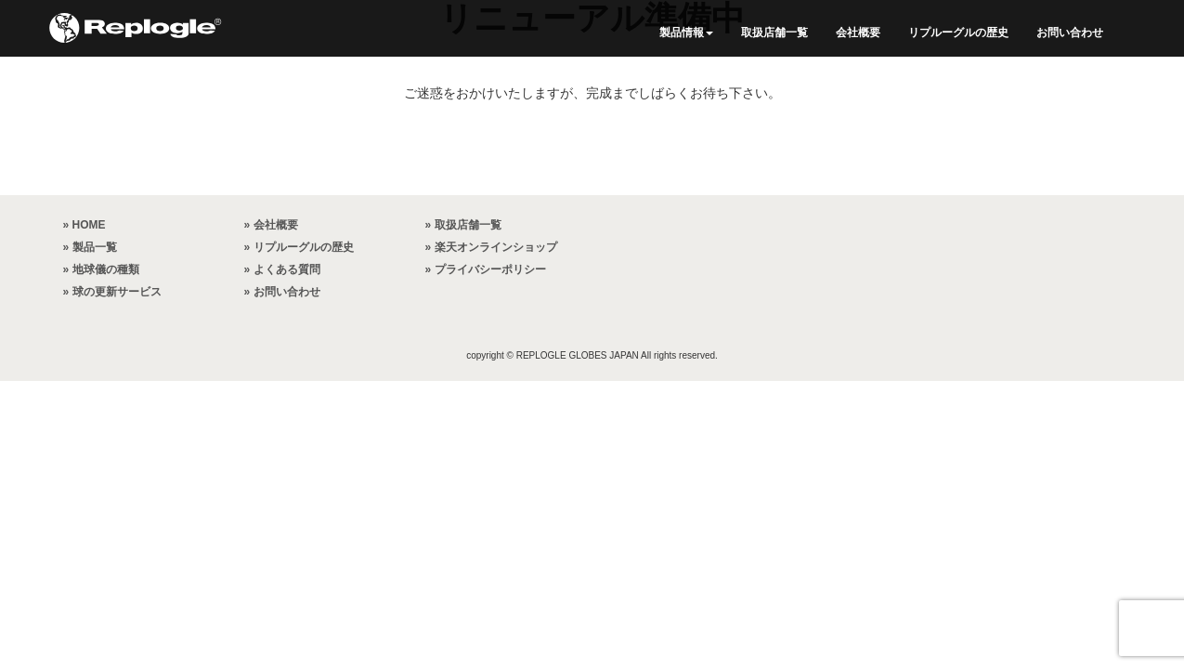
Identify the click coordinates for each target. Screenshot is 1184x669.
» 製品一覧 (90, 247)
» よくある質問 (282, 269)
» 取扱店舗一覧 (463, 224)
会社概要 (858, 32)
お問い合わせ (1069, 32)
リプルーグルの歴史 (958, 32)
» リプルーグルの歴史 (299, 247)
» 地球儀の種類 (101, 269)
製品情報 (686, 32)
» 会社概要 (271, 224)
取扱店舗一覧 (774, 32)
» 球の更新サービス (112, 291)
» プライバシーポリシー (485, 269)
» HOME (84, 224)
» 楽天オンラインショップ (491, 247)
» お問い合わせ (282, 291)
